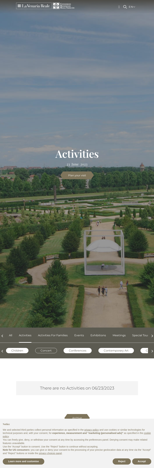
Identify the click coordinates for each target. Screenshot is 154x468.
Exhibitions (98, 335)
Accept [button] (142, 461)
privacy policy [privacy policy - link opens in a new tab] (91, 429)
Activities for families (53, 335)
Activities (25, 335)
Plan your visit (77, 175)
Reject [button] (121, 461)
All (10, 335)
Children (17, 350)
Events (79, 335)
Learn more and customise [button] (23, 461)
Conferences (77, 350)
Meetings (119, 335)
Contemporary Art (116, 350)
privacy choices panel (50, 453)
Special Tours (141, 335)
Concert (46, 350)
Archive (77, 418)
